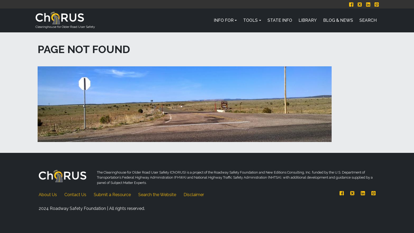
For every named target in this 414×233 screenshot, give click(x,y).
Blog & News (338, 20)
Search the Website (157, 194)
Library (308, 20)
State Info (280, 20)
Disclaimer (194, 194)
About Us (48, 194)
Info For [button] (224, 20)
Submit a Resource (112, 194)
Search (368, 20)
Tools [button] (250, 20)
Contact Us (75, 194)
